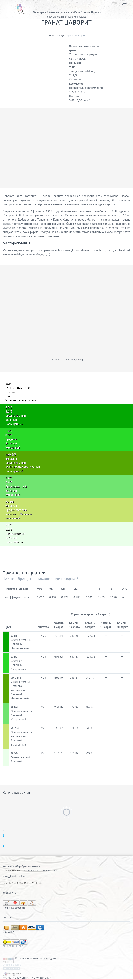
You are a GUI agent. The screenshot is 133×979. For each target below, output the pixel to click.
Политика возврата (47, 902)
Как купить (9, 893)
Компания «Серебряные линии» (21, 866)
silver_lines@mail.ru (14, 876)
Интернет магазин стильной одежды (36, 953)
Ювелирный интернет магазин (39, 870)
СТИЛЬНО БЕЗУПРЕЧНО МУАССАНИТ (27, 972)
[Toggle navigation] (124, 4)
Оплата (7, 912)
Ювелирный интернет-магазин (52, 12)
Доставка (8, 926)
